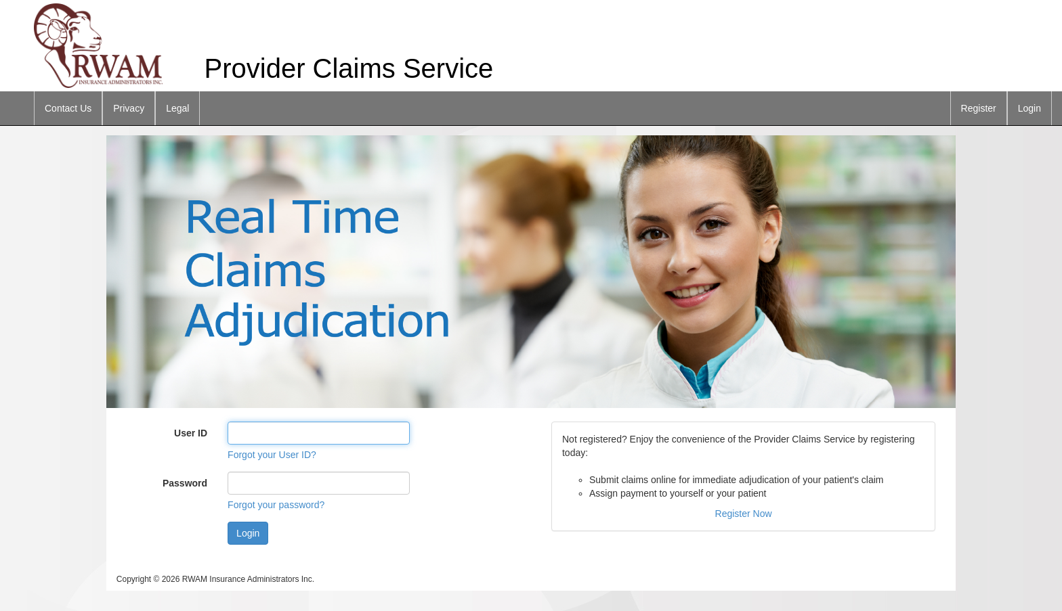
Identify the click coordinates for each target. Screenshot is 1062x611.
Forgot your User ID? (272, 454)
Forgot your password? (276, 504)
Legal (177, 108)
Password (185, 483)
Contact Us (68, 108)
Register (978, 108)
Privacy (128, 108)
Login (1029, 108)
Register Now (743, 513)
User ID (190, 433)
